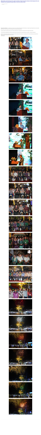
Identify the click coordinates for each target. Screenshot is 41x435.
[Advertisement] (12, 416)
